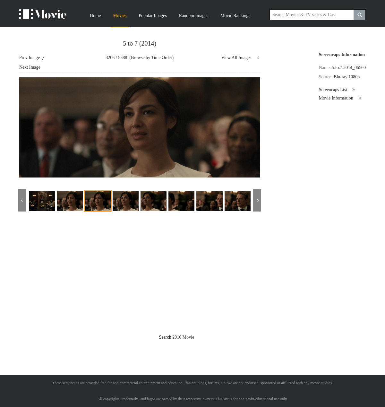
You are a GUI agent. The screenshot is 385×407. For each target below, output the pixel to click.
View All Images (240, 58)
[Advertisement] (60, 278)
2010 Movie (183, 337)
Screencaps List (337, 90)
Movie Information (340, 98)
